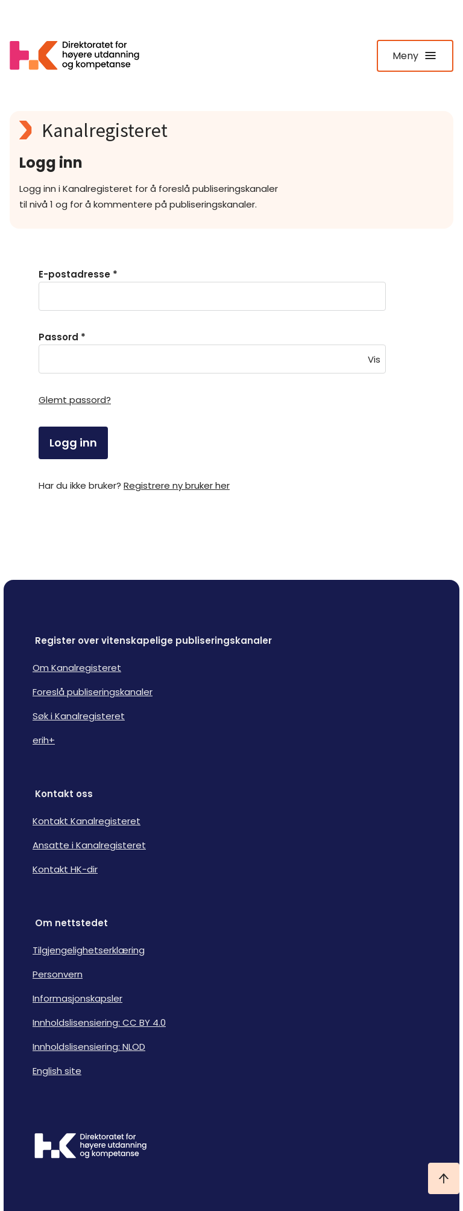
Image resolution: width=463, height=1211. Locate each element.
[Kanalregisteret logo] (231, 130)
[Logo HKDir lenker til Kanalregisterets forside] (82, 55)
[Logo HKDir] (231, 1147)
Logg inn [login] (73, 442)
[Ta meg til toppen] (443, 1178)
